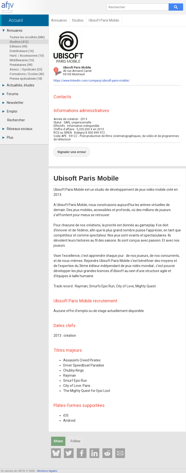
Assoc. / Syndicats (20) (26, 69)
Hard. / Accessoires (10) (27, 55)
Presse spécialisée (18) (26, 78)
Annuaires (12, 30)
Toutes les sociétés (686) (27, 37)
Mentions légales (47, 470)
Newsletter (12, 103)
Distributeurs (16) (22, 51)
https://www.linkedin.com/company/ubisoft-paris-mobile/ (92, 80)
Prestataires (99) (21, 65)
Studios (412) (19, 42)
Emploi (9, 111)
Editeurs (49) (18, 46)
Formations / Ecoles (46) (27, 74)
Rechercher (16, 120)
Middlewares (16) (22, 60)
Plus (7, 137)
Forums (10, 94)
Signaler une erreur (68, 149)
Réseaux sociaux (17, 129)
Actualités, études (18, 85)
